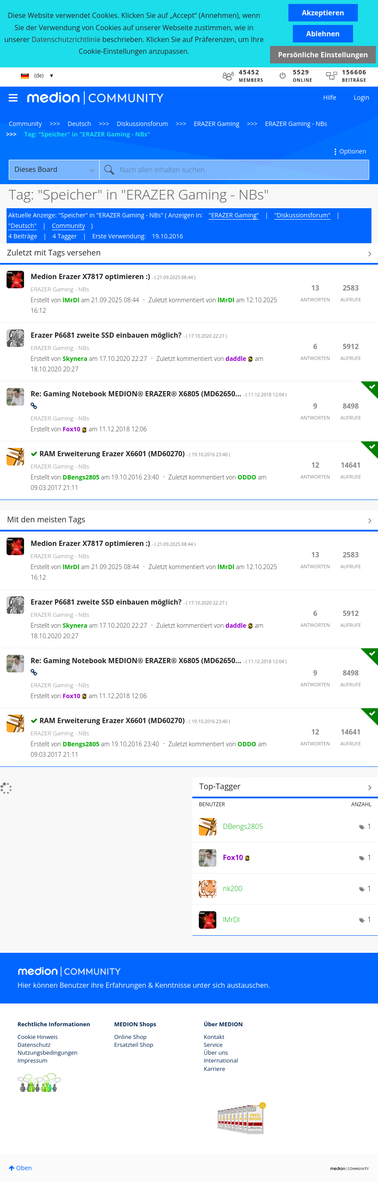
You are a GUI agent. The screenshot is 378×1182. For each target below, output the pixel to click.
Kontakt (214, 1037)
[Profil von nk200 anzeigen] (233, 888)
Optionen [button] (353, 151)
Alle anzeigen (189, 254)
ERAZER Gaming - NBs (296, 123)
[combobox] (234, 170)
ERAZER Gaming (216, 123)
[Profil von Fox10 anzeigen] (71, 429)
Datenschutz (34, 1045)
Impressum (32, 1060)
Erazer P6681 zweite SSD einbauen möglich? (129, 335)
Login (361, 97)
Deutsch (79, 123)
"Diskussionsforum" (302, 215)
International (221, 1060)
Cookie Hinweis (37, 1037)
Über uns (216, 1052)
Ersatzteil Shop (133, 1045)
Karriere (214, 1069)
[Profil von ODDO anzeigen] (247, 477)
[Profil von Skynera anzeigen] (74, 358)
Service (213, 1045)
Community (25, 123)
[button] (323, 12)
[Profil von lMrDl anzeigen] (70, 300)
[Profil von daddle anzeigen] (235, 358)
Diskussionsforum (142, 123)
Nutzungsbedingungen (47, 1052)
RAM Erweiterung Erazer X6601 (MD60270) (134, 453)
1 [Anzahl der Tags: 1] (369, 826)
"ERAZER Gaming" (234, 215)
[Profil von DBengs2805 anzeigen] (80, 477)
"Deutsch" (22, 225)
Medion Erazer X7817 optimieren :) (113, 276)
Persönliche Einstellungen (323, 54)
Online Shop (130, 1037)
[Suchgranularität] (54, 170)
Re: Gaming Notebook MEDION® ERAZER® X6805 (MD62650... (159, 394)
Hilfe (329, 97)
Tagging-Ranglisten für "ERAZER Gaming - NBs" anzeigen (285, 787)
